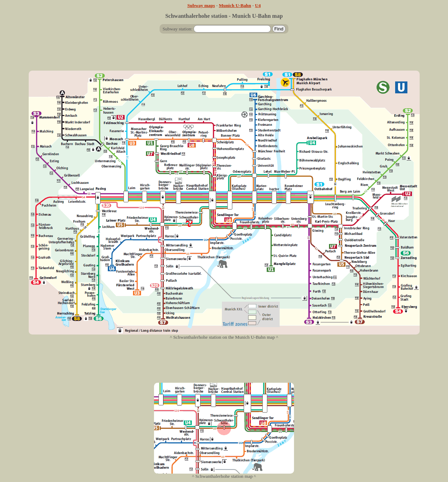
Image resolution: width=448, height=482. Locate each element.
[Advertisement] (224, 55)
